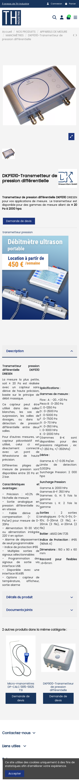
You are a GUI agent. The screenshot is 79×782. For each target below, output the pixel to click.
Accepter (14, 773)
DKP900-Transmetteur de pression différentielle (58, 687)
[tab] (39, 351)
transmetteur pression (17, 232)
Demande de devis (19, 221)
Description (39, 351)
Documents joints (39, 610)
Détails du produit (39, 597)
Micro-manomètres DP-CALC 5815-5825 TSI (20, 687)
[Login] (61, 17)
